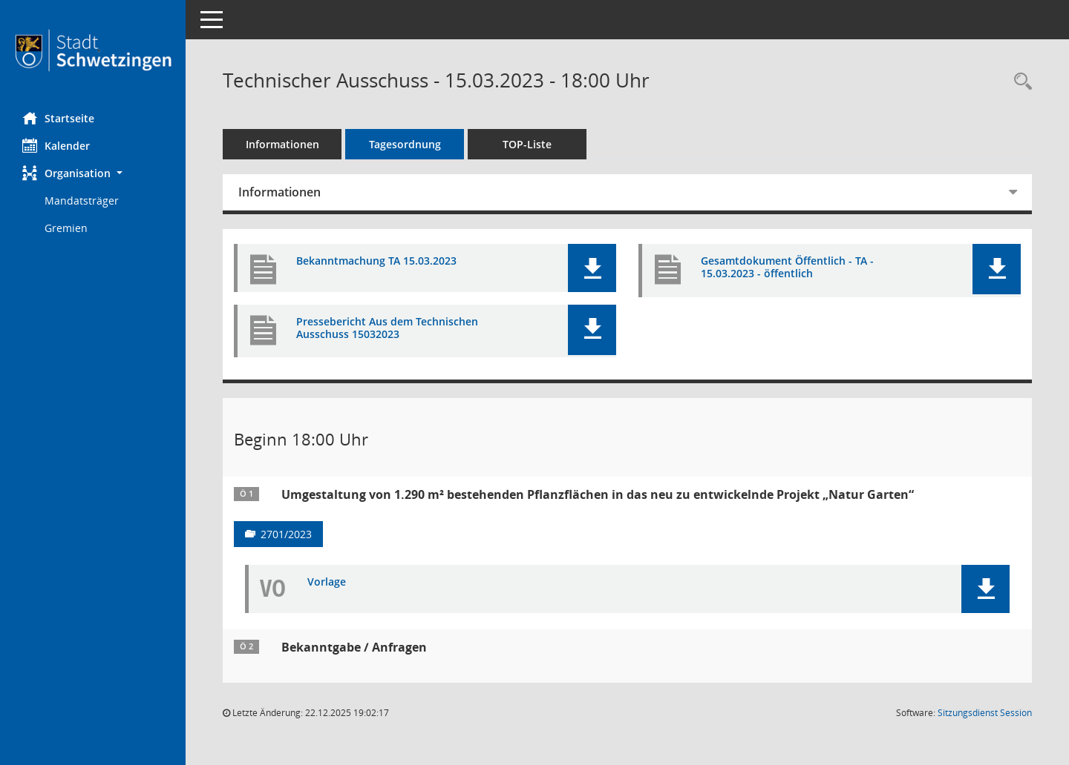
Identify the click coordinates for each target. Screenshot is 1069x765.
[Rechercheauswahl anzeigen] (1019, 82)
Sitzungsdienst (985, 712)
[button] (93, 173)
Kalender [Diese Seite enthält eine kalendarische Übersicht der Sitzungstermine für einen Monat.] (56, 145)
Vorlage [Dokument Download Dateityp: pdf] (326, 582)
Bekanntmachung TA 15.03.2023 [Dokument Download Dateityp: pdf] (376, 261)
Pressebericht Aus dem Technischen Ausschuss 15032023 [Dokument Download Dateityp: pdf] (387, 328)
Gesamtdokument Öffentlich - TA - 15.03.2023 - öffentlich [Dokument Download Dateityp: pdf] (787, 267)
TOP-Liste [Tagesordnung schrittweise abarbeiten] (527, 144)
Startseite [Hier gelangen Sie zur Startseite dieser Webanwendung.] (58, 117)
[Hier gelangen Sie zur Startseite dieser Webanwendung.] (93, 50)
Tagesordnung (405, 144)
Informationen (282, 144)
